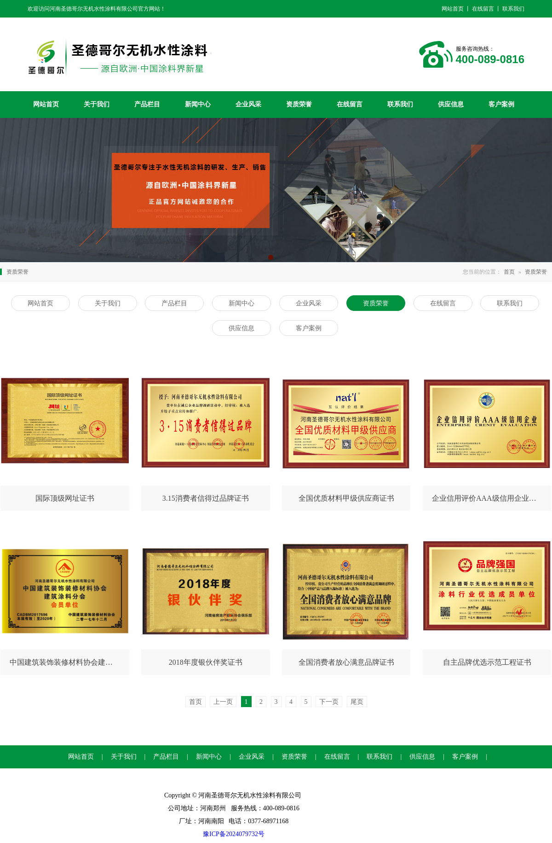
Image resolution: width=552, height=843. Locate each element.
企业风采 (248, 104)
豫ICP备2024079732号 (233, 834)
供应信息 (451, 104)
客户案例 (501, 104)
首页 (509, 272)
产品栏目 (147, 104)
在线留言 (349, 104)
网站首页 (46, 104)
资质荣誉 (299, 104)
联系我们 (400, 104)
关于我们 (96, 104)
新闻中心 (198, 104)
